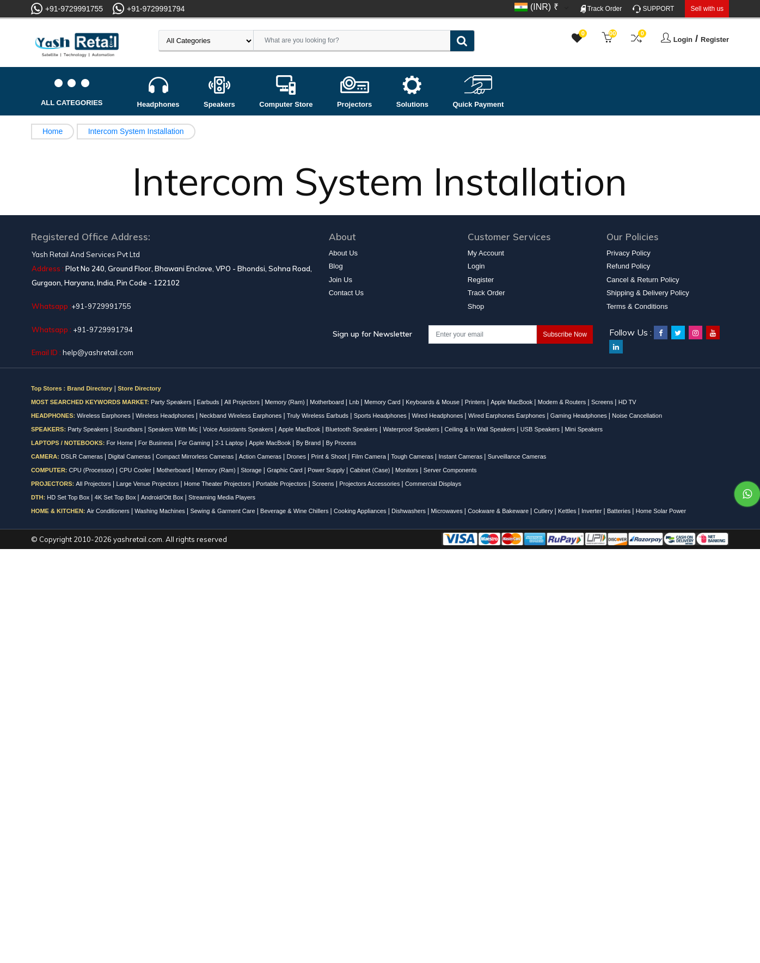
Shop (476, 306)
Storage (252, 470)
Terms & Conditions (637, 306)
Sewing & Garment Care (223, 511)
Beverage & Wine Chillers (295, 511)
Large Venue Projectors (149, 483)
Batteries (619, 511)
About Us (343, 253)
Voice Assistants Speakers (239, 429)
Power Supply (327, 470)
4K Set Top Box (116, 497)
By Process (341, 443)
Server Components (450, 470)
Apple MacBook (512, 402)
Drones (297, 456)
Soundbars (129, 429)
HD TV (627, 402)
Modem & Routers (563, 402)
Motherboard (327, 402)
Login (682, 39)
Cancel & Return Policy (642, 280)
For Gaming (195, 443)
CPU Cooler (136, 470)
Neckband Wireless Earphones (241, 415)
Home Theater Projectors (218, 483)
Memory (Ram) (285, 402)
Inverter (592, 511)
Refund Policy (628, 266)
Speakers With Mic (174, 429)
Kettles (568, 511)
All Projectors (242, 402)
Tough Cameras (413, 456)
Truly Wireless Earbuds (318, 415)
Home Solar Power (661, 511)
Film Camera (370, 456)
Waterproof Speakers (412, 429)
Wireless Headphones (166, 415)
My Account (486, 253)
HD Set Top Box (69, 497)
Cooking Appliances (361, 511)
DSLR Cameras (83, 456)
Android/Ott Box (163, 497)
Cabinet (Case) (371, 470)
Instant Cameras (461, 456)
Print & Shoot (329, 456)
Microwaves (447, 511)
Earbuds (209, 402)
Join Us (340, 280)
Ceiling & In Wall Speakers (480, 429)
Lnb (354, 402)
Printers (476, 402)
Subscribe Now (565, 334)
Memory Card (383, 402)
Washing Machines (160, 511)
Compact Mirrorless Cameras (195, 456)
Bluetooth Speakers (352, 429)
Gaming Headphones (579, 415)
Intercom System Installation (136, 131)
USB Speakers (540, 429)
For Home (120, 443)
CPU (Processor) (92, 470)
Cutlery (544, 511)
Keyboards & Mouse (433, 402)
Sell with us (707, 9)
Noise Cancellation (637, 415)
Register (715, 39)
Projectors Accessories (370, 483)
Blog (336, 266)
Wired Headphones (438, 415)
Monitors (407, 470)
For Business (156, 443)
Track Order (601, 9)
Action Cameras (261, 456)
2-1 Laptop (230, 443)
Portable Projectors (282, 483)
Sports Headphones (381, 415)
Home (52, 131)
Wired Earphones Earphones (507, 415)
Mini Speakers (584, 429)
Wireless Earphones (104, 415)
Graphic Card (285, 470)
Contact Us (346, 293)
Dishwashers (409, 511)
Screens (603, 402)
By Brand (309, 443)
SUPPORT (653, 9)
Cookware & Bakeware (499, 511)
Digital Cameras (130, 456)
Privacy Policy (628, 253)
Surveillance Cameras (517, 456)
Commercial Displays (433, 483)
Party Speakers (172, 402)
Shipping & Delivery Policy (647, 293)
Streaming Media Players (221, 497)
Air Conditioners (109, 511)
